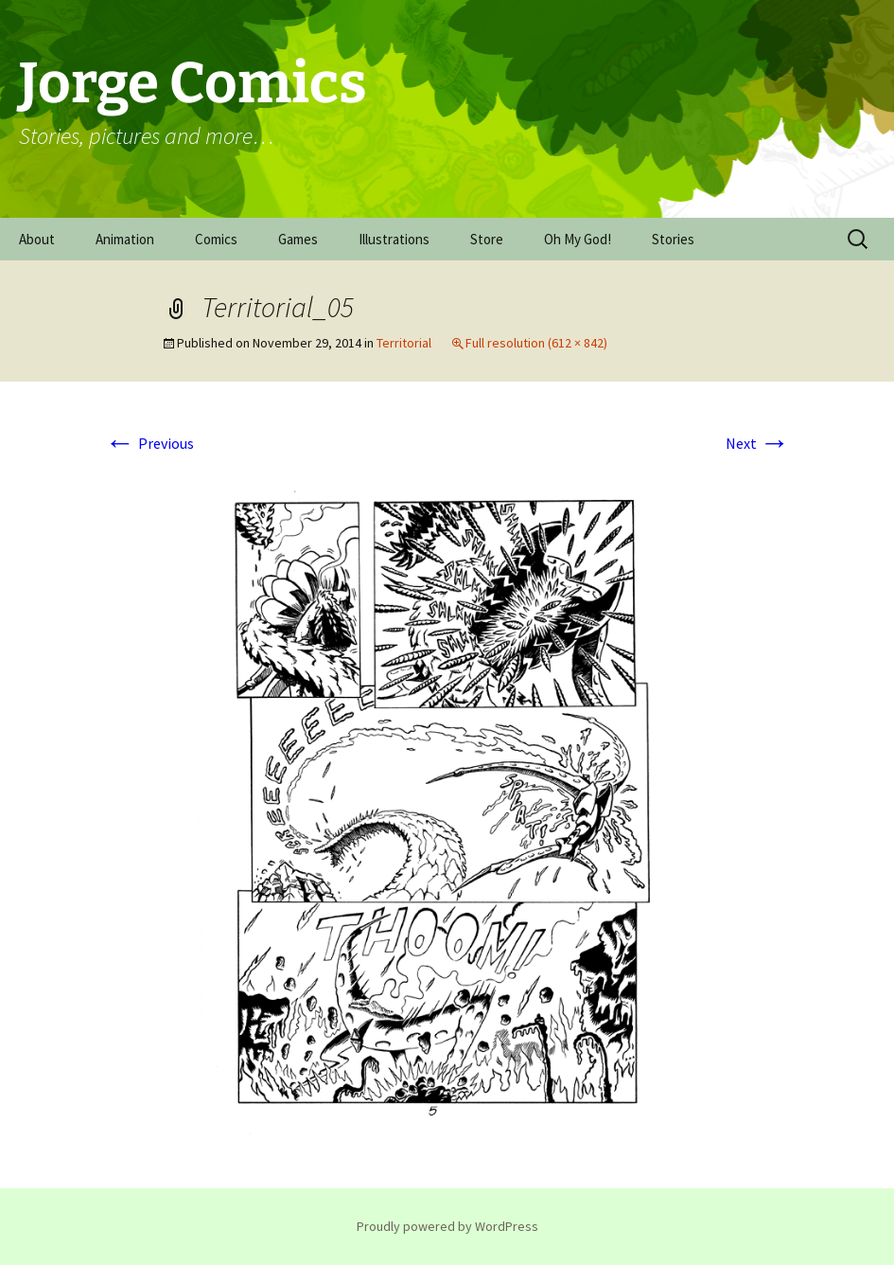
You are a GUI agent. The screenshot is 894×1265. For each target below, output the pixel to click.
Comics (216, 239)
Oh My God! (577, 239)
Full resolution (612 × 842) (536, 342)
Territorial (404, 342)
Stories (673, 239)
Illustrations (394, 239)
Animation (125, 239)
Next (758, 443)
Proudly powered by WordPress (447, 1226)
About (37, 239)
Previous (149, 443)
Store (486, 239)
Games (298, 239)
